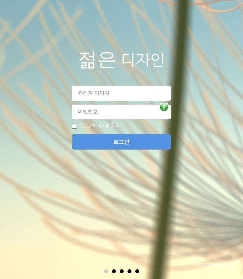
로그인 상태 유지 (100, 126)
